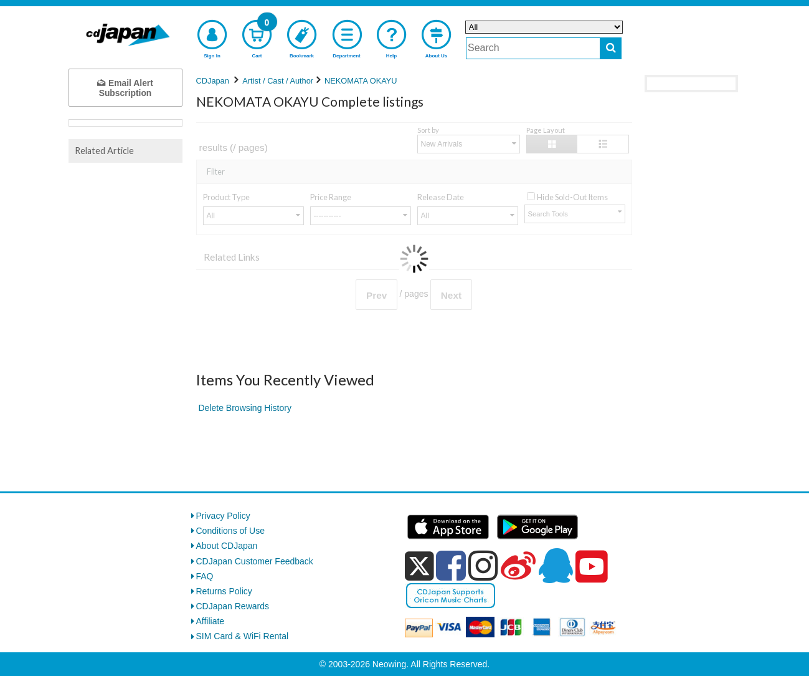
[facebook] (451, 565)
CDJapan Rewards (233, 606)
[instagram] (483, 565)
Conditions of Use (230, 531)
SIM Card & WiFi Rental (242, 636)
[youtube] (591, 567)
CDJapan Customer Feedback (254, 561)
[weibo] (518, 565)
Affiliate (210, 621)
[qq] (555, 565)
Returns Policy (224, 591)
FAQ (205, 576)
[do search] (611, 48)
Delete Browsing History (245, 408)
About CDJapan (227, 546)
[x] (419, 566)
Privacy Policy (223, 516)
